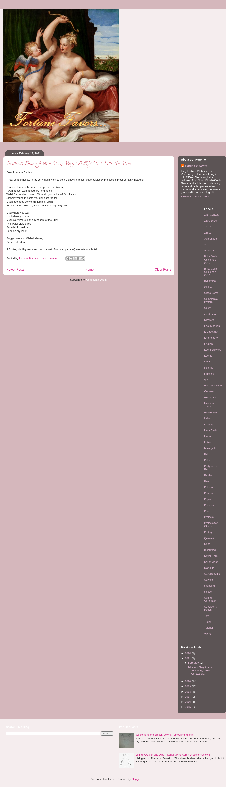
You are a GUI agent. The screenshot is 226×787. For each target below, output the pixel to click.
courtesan (210, 314)
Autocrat (209, 250)
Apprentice (210, 238)
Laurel (207, 436)
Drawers (209, 319)
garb (206, 379)
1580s (207, 232)
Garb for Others (213, 385)
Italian (207, 418)
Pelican (208, 487)
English (208, 343)
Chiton (208, 287)
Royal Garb (211, 556)
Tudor (207, 621)
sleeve (208, 591)
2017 (188, 696)
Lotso (207, 442)
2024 (188, 653)
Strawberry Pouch (210, 608)
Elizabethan (211, 331)
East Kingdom (212, 325)
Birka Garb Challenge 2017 (210, 271)
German (209, 391)
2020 (188, 681)
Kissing (208, 424)
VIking (207, 633)
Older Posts (163, 269)
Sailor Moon (211, 561)
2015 (188, 706)
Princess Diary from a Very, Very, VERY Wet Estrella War (69, 164)
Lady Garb (210, 430)
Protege (208, 532)
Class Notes (211, 292)
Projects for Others (211, 524)
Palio (207, 454)
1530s (207, 226)
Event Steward (212, 349)
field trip (208, 367)
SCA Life (209, 567)
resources (210, 549)
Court (207, 307)
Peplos (208, 499)
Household (210, 412)
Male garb (210, 448)
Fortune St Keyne (196, 165)
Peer (207, 481)
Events (208, 355)
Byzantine (210, 280)
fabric (207, 361)
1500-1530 (210, 220)
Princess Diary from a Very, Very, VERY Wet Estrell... (199, 670)
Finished (209, 373)
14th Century (211, 214)
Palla (207, 460)
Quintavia (209, 538)
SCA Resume (212, 573)
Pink (206, 511)
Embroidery (211, 337)
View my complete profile (195, 196)
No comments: (51, 258)
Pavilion (208, 475)
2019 (188, 686)
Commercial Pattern (211, 300)
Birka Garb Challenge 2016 (210, 259)
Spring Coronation (210, 599)
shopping (209, 585)
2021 (188, 658)
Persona (209, 505)
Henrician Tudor (209, 405)
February (194, 662)
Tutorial (208, 627)
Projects (209, 516)
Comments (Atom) (96, 279)
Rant (207, 543)
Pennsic (208, 493)
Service (208, 579)
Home (89, 269)
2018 (188, 691)
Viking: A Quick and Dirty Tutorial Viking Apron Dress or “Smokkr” (173, 754)
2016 (188, 701)
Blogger (135, 779)
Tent (206, 615)
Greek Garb (211, 397)
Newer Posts (15, 269)
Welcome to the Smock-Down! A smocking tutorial (165, 734)
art (205, 244)
